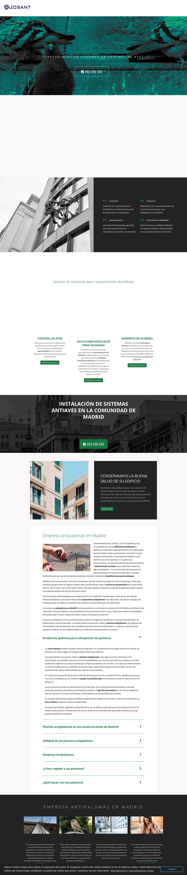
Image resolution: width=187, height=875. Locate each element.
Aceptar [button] (171, 869)
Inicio (33, 21)
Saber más (107, 509)
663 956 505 (91, 71)
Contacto (174, 21)
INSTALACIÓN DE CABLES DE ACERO (150, 21)
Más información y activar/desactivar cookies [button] (132, 871)
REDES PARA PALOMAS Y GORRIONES (81, 21)
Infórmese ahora (50, 362)
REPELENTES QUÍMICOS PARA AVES (116, 21)
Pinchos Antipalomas (50, 21)
